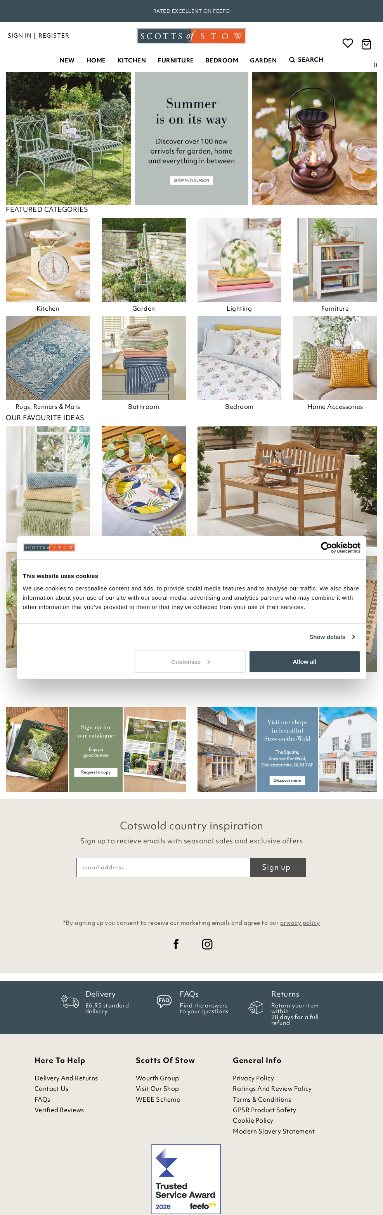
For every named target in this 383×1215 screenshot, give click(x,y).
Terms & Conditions (262, 1100)
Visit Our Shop (157, 1089)
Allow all (305, 661)
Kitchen (132, 60)
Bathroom (143, 406)
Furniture (176, 60)
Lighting (239, 308)
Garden (263, 60)
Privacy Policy (253, 1078)
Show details (327, 636)
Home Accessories (335, 406)
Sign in (20, 36)
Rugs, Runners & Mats (48, 406)
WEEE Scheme (158, 1100)
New (67, 60)
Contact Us (52, 1089)
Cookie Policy (253, 1120)
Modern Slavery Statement (274, 1131)
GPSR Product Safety (264, 1110)
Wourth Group (157, 1078)
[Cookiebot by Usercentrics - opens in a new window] (326, 548)
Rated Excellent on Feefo (191, 11)
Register (53, 36)
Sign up (276, 867)
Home (96, 60)
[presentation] (192, 896)
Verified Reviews (59, 1110)
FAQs (42, 1100)
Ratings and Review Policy (272, 1089)
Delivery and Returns (66, 1078)
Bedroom (222, 60)
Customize (190, 661)
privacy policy (300, 923)
